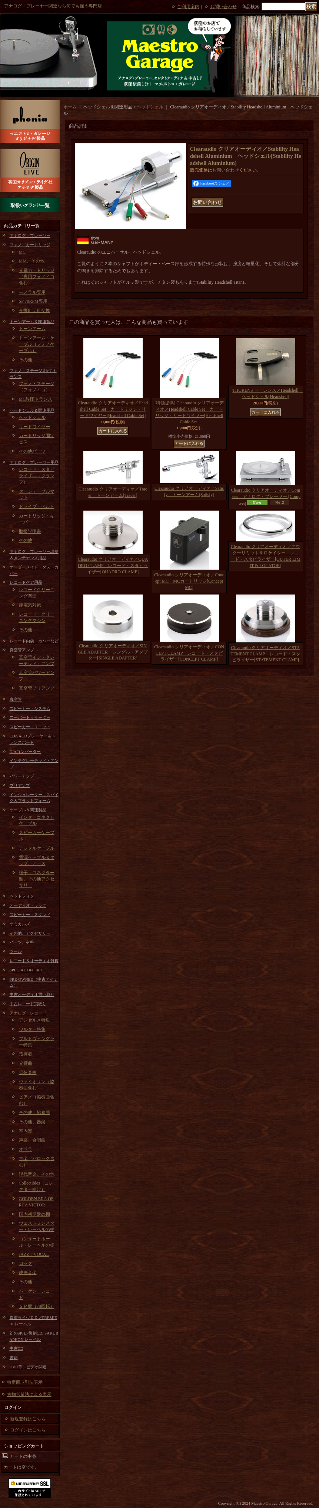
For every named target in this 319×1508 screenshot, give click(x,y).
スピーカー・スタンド (30, 914)
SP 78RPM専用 (33, 301)
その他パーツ (32, 451)
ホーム (70, 107)
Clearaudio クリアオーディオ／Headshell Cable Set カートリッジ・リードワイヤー (113, 409)
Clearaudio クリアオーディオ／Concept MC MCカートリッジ (189, 581)
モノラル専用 (32, 292)
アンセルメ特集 (34, 1020)
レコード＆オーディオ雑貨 (34, 960)
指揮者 (25, 1053)
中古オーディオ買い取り (32, 994)
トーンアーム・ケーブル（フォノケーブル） (36, 344)
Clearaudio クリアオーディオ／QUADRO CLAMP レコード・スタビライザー (113, 565)
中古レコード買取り (28, 1003)
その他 (25, 359)
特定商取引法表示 (25, 1382)
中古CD (16, 1348)
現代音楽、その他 (36, 1174)
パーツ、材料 (22, 942)
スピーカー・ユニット (30, 726)
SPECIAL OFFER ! (26, 970)
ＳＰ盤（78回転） (36, 1306)
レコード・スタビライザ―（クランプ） (36, 476)
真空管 (16, 699)
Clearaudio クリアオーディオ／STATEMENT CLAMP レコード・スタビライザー (265, 654)
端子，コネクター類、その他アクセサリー (36, 879)
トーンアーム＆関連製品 (32, 321)
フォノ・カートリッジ (30, 244)
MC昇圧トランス (36, 399)
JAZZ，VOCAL (34, 1254)
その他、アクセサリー (30, 933)
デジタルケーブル (36, 848)
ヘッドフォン (22, 896)
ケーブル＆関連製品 (28, 810)
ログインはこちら (28, 1430)
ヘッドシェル (32, 417)
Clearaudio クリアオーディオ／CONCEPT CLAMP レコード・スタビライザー (189, 653)
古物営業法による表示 (29, 1394)
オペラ (25, 1149)
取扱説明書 (30, 531)
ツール (16, 951)
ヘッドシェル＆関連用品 (32, 410)
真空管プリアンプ (36, 688)
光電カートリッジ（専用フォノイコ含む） (36, 277)
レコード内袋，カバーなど (34, 641)
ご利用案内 (188, 6)
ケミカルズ (20, 924)
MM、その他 (31, 261)
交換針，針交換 (34, 310)
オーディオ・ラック (28, 905)
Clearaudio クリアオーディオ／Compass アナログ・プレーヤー (265, 497)
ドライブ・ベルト (36, 506)
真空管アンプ (22, 650)
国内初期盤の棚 (34, 1214)
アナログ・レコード (28, 1013)
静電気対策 (30, 605)
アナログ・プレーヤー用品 (34, 462)
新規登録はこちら (28, 1418)
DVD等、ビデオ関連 (28, 1367)
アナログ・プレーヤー (30, 235)
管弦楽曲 (28, 1072)
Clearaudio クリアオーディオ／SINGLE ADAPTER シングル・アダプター (113, 652)
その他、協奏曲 (34, 1112)
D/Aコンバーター (25, 751)
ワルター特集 (32, 1029)
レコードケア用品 (26, 582)
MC (22, 252)
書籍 (14, 1357)
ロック (25, 1263)
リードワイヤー (34, 426)
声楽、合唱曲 (32, 1140)
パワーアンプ (22, 776)
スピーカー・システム (30, 708)
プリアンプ (20, 785)
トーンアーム (32, 328)
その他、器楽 (32, 1121)
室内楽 (25, 1131)
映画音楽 (28, 1272)
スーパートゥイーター (30, 717)
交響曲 (25, 1063)
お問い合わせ (223, 6)
